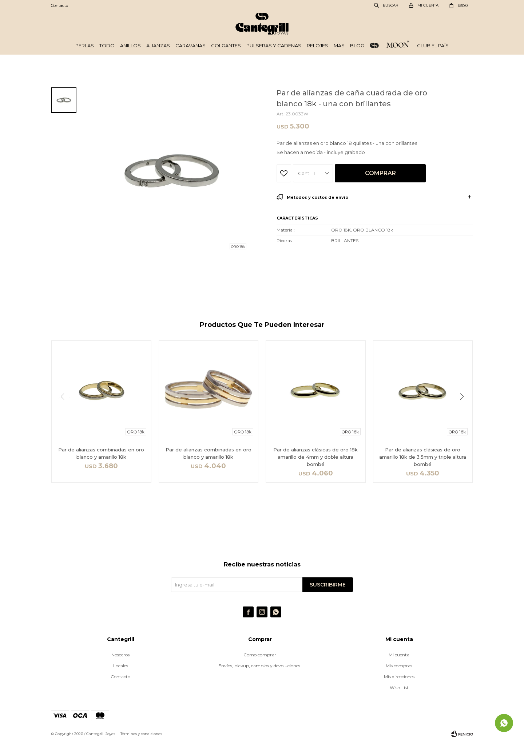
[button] (464, 411)
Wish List (399, 687)
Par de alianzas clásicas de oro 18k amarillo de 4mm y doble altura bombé (315, 457)
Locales (120, 665)
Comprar (380, 173)
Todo (107, 45)
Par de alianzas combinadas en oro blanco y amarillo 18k (101, 453)
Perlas (84, 45)
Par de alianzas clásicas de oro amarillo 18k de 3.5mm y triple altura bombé (422, 457)
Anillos (130, 45)
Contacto (59, 5)
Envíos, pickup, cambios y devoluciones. (259, 665)
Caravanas (190, 45)
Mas (339, 45)
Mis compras (399, 665)
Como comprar (259, 654)
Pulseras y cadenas (273, 45)
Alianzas (158, 45)
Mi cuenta (399, 654)
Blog (357, 45)
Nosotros (120, 654)
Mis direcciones (399, 676)
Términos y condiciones (141, 733)
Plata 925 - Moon (398, 45)
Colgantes (226, 45)
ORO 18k (374, 45)
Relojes (317, 45)
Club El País (433, 45)
